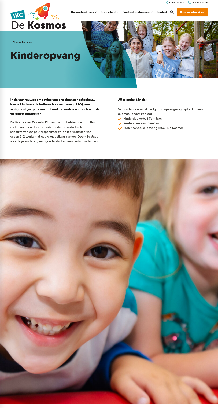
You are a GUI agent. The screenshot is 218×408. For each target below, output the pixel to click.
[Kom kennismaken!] (192, 12)
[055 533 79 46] (198, 3)
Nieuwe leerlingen (23, 42)
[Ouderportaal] (174, 3)
